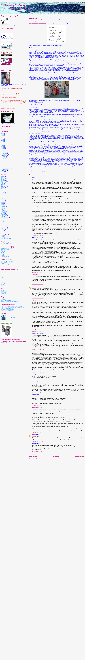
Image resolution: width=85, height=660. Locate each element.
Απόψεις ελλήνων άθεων (5, 273)
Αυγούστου (5, 155)
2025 (3, 133)
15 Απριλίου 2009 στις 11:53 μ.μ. (38, 349)
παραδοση (3, 205)
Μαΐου (4, 157)
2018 (3, 139)
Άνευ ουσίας (3, 292)
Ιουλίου (4, 156)
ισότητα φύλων (4, 197)
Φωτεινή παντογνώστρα (5, 256)
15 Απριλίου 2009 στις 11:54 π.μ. (38, 284)
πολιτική (2, 209)
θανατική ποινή (4, 194)
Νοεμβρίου (5, 152)
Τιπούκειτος (3, 285)
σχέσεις (2, 216)
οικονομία (3, 202)
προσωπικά (3, 211)
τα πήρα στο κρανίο (4, 217)
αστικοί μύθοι (3, 179)
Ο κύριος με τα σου (4, 252)
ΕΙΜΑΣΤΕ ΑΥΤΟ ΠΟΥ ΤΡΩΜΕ (8, 167)
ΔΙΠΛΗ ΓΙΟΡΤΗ (5, 166)
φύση (2, 224)
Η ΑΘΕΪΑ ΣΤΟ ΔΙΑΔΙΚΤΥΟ (7, 165)
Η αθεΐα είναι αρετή (4, 275)
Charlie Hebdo (3, 227)
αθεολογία (3, 178)
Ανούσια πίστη (3, 276)
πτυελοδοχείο (3, 212)
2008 (3, 171)
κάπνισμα (3, 199)
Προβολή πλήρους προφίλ (11, 317)
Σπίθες (2, 277)
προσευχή (3, 210)
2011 (3, 147)
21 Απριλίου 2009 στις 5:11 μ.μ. (37, 441)
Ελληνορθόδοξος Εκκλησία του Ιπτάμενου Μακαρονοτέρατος (12, 307)
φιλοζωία (2, 222)
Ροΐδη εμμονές (3, 271)
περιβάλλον (3, 206)
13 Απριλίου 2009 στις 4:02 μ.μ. (37, 235)
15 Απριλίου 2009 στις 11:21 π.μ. (38, 272)
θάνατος (2, 195)
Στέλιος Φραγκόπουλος (5, 272)
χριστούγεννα (3, 225)
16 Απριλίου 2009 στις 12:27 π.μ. (38, 372)
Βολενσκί (2, 182)
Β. (32, 177)
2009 (3, 149)
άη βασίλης (3, 176)
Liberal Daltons (4, 262)
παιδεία (2, 203)
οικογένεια (3, 201)
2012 (3, 146)
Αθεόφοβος (3, 265)
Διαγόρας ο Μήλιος (4, 274)
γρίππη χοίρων (4, 186)
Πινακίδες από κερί (4, 290)
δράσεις (2, 188)
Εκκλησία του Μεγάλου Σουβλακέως (8, 308)
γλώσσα (2, 185)
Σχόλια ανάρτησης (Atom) (40, 458)
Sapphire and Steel (4, 236)
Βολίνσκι (2, 183)
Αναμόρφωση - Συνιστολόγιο (6, 263)
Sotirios (34, 285)
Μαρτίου (4, 159)
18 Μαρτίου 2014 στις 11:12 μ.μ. (38, 451)
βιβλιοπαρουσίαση (4, 181)
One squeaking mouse (5, 249)
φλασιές (2, 223)
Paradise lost (3, 293)
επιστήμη (2, 192)
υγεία (2, 220)
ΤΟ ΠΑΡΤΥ (3, 219)
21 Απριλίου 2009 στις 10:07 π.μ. (38, 405)
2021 (3, 135)
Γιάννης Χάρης (3, 283)
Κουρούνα (3, 255)
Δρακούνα (3, 254)
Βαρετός (2, 298)
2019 (3, 138)
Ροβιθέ (2, 253)
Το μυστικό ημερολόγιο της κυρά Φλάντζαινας (9, 301)
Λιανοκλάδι (3, 251)
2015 (3, 142)
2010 (3, 148)
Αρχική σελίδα (56, 456)
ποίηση (2, 208)
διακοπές (2, 187)
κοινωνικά (3, 200)
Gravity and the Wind (5, 278)
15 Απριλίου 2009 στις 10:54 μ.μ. (38, 331)
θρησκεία (2, 196)
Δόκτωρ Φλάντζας (4, 299)
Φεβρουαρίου (5, 169)
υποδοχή (2, 221)
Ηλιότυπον (3, 250)
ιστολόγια (2, 198)
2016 (3, 141)
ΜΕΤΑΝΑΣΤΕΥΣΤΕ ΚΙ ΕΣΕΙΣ (8, 168)
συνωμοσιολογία (4, 215)
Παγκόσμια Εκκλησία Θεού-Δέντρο (7, 309)
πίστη (2, 207)
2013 (3, 145)
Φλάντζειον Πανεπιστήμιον (6, 300)
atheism (2, 226)
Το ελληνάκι (3, 266)
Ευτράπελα (3, 193)
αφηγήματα (3, 180)
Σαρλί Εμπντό (3, 214)
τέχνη (2, 218)
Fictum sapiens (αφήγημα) (6, 238)
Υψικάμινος (3, 237)
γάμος (2, 184)
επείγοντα (3, 190)
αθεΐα (2, 177)
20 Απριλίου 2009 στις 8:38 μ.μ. (37, 392)
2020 (3, 136)
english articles (4, 228)
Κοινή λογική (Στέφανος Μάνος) (7, 261)
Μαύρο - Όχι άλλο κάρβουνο (6, 248)
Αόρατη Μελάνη (14, 5)
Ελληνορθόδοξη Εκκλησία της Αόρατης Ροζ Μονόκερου (11, 306)
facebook (2, 229)
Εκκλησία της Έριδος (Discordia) (7, 310)
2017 (3, 140)
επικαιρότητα (3, 191)
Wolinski (2, 230)
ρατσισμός (3, 213)
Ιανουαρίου (5, 170)
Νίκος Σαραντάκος (4, 284)
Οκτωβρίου (5, 153)
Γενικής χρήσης (4, 291)
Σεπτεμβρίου (5, 154)
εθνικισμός (3, 189)
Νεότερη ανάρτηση (33, 456)
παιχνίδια (2, 204)
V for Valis (3, 235)
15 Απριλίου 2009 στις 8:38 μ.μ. (37, 298)
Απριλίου (5, 158)
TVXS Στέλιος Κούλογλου (6, 243)
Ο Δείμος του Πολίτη (5, 264)
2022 (3, 134)
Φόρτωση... (3, 128)
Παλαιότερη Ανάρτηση (79, 456)
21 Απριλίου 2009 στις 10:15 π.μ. (38, 432)
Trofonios (34, 274)
